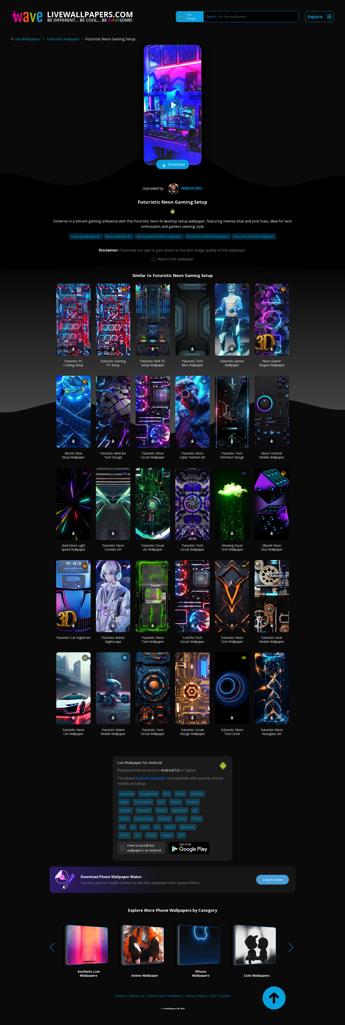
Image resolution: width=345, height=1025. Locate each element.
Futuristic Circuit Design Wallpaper (192, 732)
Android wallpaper (151, 778)
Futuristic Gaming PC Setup (113, 363)
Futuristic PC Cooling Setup (73, 363)
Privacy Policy (195, 996)
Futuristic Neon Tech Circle (232, 732)
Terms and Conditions (164, 996)
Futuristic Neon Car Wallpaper (73, 732)
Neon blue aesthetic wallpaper (208, 236)
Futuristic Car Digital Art (73, 637)
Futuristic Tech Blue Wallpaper (192, 363)
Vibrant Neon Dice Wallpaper (272, 547)
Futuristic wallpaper (63, 39)
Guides (225, 996)
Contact (120, 996)
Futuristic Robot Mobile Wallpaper (113, 732)
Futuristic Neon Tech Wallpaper (153, 639)
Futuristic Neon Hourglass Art (272, 732)
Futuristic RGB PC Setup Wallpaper (152, 363)
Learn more (272, 879)
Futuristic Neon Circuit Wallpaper (153, 455)
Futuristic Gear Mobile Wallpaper (271, 639)
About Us (137, 996)
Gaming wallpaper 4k (85, 236)
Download (173, 165)
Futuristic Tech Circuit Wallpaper (192, 547)
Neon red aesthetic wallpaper (254, 236)
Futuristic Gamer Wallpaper (232, 363)
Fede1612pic (185, 188)
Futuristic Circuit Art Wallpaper (152, 547)
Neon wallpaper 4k (118, 236)
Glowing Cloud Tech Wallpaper (232, 547)
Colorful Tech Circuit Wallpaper (192, 639)
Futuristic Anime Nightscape (113, 639)
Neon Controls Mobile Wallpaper (271, 455)
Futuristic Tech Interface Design (232, 455)
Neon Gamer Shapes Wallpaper (272, 363)
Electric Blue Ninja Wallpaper (73, 455)
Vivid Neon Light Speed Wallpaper (73, 547)
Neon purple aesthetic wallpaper (159, 236)
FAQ (213, 996)
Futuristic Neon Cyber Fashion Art (192, 455)
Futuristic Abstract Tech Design (113, 455)
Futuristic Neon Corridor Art (113, 547)
